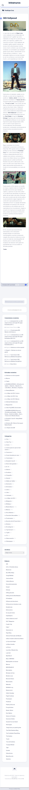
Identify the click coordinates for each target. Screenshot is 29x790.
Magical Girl (9, 404)
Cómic (7, 445)
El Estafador (9, 598)
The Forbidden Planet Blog (13, 733)
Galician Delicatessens (12, 401)
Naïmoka (8, 684)
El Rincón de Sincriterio (12, 601)
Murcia (8, 378)
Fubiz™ (8, 627)
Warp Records (9, 756)
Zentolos (8, 759)
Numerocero (9, 690)
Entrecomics (9, 610)
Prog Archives (9, 707)
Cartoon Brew (9, 578)
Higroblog (8, 632)
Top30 (7, 532)
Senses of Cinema (10, 716)
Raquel (8, 350)
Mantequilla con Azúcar (12, 661)
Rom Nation (9, 713)
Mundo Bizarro (10, 506)
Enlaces (8, 469)
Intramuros (14, 2)
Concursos (9, 452)
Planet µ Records (10, 704)
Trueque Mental (10, 744)
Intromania (9, 486)
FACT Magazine (10, 621)
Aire (19, 327)
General (8, 478)
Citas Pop (8, 442)
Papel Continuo (10, 696)
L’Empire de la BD (10, 427)
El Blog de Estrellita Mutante (13, 595)
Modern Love (9, 676)
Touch (7, 739)
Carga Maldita (9, 575)
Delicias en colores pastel (17, 347)
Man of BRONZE (10, 658)
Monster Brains (10, 678)
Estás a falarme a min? (12, 618)
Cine (17, 284)
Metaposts (9, 501)
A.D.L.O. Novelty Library (12, 567)
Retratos (8, 524)
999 (7, 564)
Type (7, 747)
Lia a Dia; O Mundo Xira (12, 650)
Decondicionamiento (11, 584)
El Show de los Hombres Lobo (13, 604)
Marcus (8, 664)
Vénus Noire (13, 364)
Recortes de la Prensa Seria (13, 521)
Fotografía (9, 475)
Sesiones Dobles (10, 719)
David (13, 285)
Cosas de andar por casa (12, 455)
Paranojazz (9, 698)
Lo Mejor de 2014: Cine (12, 396)
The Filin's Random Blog (12, 730)
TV (7, 535)
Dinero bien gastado (11, 463)
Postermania (9, 518)
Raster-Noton (9, 710)
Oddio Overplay (10, 693)
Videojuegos (9, 541)
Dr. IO (7, 466)
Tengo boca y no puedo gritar (13, 727)
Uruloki (8, 750)
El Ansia (8, 590)
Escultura (8, 472)
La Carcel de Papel (11, 641)
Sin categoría (9, 527)
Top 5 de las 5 (9, 529)
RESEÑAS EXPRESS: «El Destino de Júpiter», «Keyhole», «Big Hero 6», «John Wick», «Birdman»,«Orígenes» (14, 386)
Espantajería (9, 615)
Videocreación (10, 538)
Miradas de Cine (10, 673)
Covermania (9, 458)
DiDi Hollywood (10, 18)
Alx (23, 778)
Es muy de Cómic (10, 612)
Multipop (8, 504)
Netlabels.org (9, 687)
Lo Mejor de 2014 (10, 498)
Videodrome (9, 753)
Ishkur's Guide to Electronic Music (15, 638)
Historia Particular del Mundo (13, 635)
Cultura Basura (10, 581)
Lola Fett (8, 653)
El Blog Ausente (10, 592)
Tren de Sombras (10, 741)
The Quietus (9, 736)
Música (8, 509)
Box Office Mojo (10, 572)
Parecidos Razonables (12, 515)
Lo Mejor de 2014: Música (12, 399)
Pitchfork (8, 701)
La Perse (8, 647)
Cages (7, 381)
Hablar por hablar (10, 481)
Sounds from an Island (12, 721)
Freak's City (9, 624)
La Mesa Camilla (10, 644)
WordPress (15, 778)
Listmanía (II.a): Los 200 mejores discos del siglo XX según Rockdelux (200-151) (14, 336)
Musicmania (9, 681)
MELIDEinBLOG (10, 667)
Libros (7, 489)
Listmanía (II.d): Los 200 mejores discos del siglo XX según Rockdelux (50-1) (14, 322)
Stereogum (9, 724)
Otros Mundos (9, 512)
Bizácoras (8, 569)
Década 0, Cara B (10, 461)
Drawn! (8, 587)
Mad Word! (9, 655)
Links (7, 492)
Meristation (9, 670)
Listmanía (8, 495)
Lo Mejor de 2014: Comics (12, 393)
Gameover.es (9, 630)
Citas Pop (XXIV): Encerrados (13, 407)
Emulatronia (9, 607)
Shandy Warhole (10, 390)
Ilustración (9, 484)
